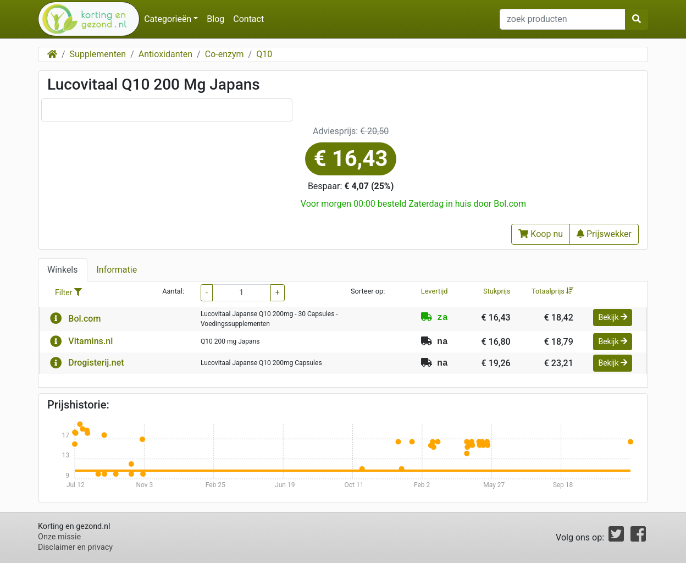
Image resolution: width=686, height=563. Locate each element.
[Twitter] (616, 537)
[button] (56, 318)
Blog (215, 19)
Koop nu (540, 234)
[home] (84, 19)
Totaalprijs (552, 291)
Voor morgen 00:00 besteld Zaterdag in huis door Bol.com (413, 203)
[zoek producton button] (636, 19)
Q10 (264, 54)
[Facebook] (638, 537)
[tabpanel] (343, 335)
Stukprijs (497, 291)
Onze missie (59, 537)
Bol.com (84, 318)
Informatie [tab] (117, 269)
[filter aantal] (241, 292)
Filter (68, 292)
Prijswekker (604, 234)
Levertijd (434, 291)
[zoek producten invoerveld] (563, 19)
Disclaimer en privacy (75, 547)
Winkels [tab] (62, 269)
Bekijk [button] (612, 317)
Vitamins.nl (90, 341)
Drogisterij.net (96, 362)
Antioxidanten (165, 54)
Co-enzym (224, 54)
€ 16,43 (351, 159)
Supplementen (98, 54)
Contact (248, 19)
